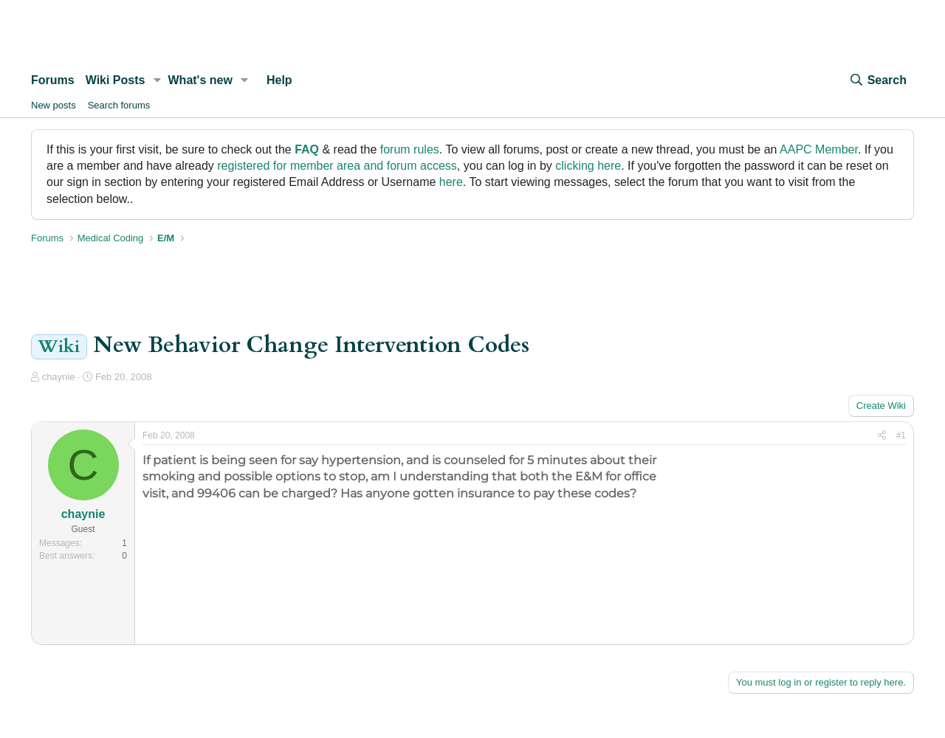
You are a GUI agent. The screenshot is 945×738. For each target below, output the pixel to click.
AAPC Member (819, 149)
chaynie (58, 376)
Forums (53, 80)
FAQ (307, 149)
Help (279, 80)
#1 (901, 435)
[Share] (882, 435)
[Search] (878, 80)
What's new (200, 80)
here (451, 182)
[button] (157, 80)
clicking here (588, 165)
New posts (53, 105)
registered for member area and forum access (337, 165)
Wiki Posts (115, 80)
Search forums (119, 105)
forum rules (409, 149)
